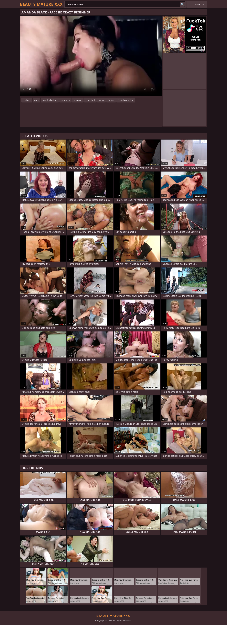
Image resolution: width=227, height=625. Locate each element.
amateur (65, 100)
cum (36, 100)
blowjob (78, 100)
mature (27, 100)
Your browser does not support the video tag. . (91, 56)
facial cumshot (126, 100)
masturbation (49, 100)
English (199, 4)
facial (101, 100)
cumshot (90, 100)
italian (111, 100)
